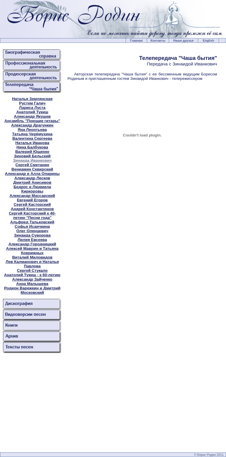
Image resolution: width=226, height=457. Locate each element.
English (208, 40)
